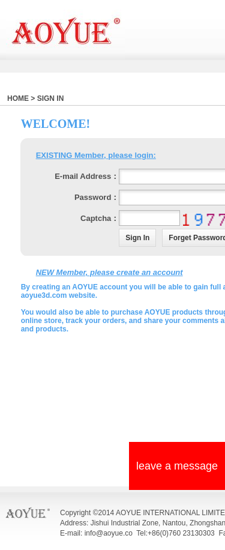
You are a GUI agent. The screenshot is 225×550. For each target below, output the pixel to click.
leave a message (177, 466)
